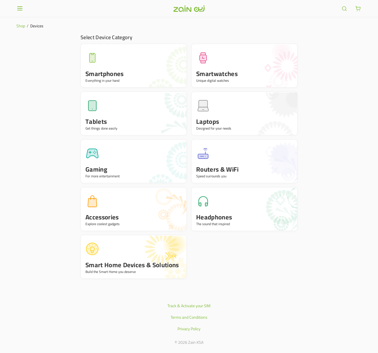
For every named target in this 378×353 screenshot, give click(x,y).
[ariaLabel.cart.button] (358, 8)
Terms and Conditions (189, 317)
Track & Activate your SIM (189, 306)
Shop (20, 26)
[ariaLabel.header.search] (344, 8)
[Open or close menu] (19, 8)
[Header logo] (189, 8)
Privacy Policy (189, 329)
